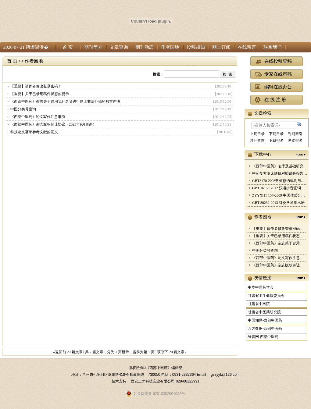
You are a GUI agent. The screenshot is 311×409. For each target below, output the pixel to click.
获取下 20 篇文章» (171, 352)
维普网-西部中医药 (263, 337)
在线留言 (247, 47)
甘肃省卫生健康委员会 (266, 295)
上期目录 (257, 134)
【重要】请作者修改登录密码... (277, 228)
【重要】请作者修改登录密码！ (36, 86)
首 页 (68, 47)
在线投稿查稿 (278, 61)
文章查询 (119, 47)
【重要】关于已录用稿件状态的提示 (39, 94)
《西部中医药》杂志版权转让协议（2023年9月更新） (53, 124)
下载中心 (262, 154)
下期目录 (276, 134)
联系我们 (272, 47)
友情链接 (262, 278)
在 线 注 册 (275, 99)
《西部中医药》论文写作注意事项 (37, 117)
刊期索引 (295, 134)
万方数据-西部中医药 (265, 328)
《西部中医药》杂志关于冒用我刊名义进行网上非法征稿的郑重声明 (65, 101)
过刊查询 (257, 140)
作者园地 (170, 47)
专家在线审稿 (278, 74)
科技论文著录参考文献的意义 (34, 132)
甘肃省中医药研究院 (264, 312)
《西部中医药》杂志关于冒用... (277, 243)
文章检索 (262, 113)
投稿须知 (196, 47)
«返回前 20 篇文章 (68, 352)
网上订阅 (221, 47)
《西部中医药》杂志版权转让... (277, 265)
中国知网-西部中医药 (265, 320)
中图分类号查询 (23, 109)
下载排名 (276, 140)
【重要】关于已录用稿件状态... (277, 236)
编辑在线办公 (278, 86)
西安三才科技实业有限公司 (153, 381)
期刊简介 (93, 47)
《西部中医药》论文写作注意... (277, 258)
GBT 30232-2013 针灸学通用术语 (278, 203)
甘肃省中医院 (259, 304)
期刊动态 (144, 47)
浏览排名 (295, 140)
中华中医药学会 (260, 287)
